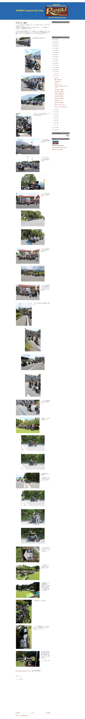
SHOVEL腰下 (57, 81)
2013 (55, 67)
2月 (56, 122)
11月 (56, 73)
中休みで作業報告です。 (60, 93)
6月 (56, 113)
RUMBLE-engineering (59, 145)
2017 (55, 58)
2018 (55, 56)
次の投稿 (17, 712)
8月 (56, 109)
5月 (56, 116)
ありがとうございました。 (60, 104)
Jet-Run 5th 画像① (59, 102)
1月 (56, 124)
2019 (55, 54)
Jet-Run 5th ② (58, 100)
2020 (55, 52)
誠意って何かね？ (58, 79)
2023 (55, 46)
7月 (56, 111)
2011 (55, 127)
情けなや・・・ (58, 83)
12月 (56, 71)
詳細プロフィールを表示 (57, 149)
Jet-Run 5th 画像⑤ (59, 91)
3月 (56, 120)
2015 (55, 63)
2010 (55, 129)
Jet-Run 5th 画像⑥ (59, 89)
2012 (55, 69)
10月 (56, 75)
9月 (56, 77)
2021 (55, 50)
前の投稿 (48, 712)
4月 (56, 118)
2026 (55, 39)
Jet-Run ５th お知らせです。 (61, 106)
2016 (55, 61)
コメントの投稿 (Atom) (23, 715)
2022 (55, 48)
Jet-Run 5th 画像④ (59, 95)
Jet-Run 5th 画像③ (59, 98)
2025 (55, 41)
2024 (55, 43)
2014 (55, 65)
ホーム (32, 712)
